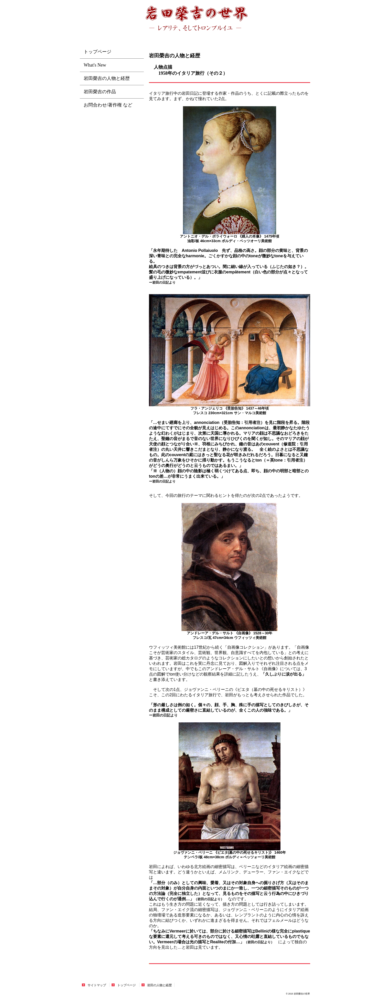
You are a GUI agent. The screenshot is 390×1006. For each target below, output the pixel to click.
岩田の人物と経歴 (159, 985)
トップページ (126, 985)
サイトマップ (97, 985)
